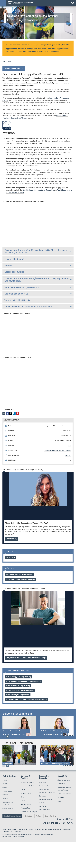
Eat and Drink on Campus (29, 812)
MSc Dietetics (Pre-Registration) (18, 686)
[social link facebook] (44, 823)
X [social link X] (10, 413)
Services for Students (27, 782)
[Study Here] (19, 755)
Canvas (4, 780)
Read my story (11, 539)
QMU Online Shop (50, 816)
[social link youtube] (56, 823)
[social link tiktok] (60, 823)
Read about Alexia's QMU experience (19, 575)
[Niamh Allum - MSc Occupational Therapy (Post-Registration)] (19, 726)
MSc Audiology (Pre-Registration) (18, 677)
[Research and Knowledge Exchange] (57, 755)
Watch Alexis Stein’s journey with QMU (20, 579)
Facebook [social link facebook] (7, 413)
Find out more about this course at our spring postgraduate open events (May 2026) (37, 45)
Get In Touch (10, 558)
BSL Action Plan (7, 831)
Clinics (23, 800)
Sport (22, 797)
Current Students (7, 808)
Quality (4, 787)
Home (4, 829)
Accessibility (21, 829)
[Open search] (72, 3)
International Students (27, 786)
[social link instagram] (48, 823)
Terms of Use (12, 829)
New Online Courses (45, 786)
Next (7, 736)
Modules (8, 265)
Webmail (5, 798)
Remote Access (7, 791)
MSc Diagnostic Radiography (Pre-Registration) (23, 681)
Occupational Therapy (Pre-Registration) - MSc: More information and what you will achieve (35, 251)
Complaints (17, 831)
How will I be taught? (14, 259)
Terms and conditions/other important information (28, 306)
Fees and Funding (44, 810)
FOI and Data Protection (33, 829)
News (59, 801)
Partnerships (61, 784)
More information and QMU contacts (21, 287)
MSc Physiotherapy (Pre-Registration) (20, 690)
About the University (64, 780)
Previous (3, 736)
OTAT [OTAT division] (69, 445)
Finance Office (25, 808)
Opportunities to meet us (16, 294)
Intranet (4, 784)
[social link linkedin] (52, 823)
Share (8, 61)
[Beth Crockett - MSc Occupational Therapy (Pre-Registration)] (57, 726)
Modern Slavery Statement (50, 829)
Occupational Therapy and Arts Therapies (57, 450)
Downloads (42, 796)
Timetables (5, 795)
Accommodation (26, 804)
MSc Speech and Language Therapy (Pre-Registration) (26, 699)
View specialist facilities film (17, 300)
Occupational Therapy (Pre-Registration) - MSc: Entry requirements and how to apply (36, 279)
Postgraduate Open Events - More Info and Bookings (26, 658)
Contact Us (28, 816)
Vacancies (61, 797)
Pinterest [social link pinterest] (17, 413)
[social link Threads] (64, 823)
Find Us (38, 816)
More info (68, 455)
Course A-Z (42, 782)
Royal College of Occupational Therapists (38, 190)
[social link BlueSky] (68, 823)
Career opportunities (14, 272)
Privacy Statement (65, 829)
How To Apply (43, 806)
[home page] (20, 3)
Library (23, 789)
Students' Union (26, 793)
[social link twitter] (72, 823)
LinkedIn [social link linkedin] (14, 413)
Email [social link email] (3, 413)
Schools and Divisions (64, 794)
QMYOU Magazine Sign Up (12, 816)
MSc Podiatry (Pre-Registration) (17, 695)
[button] (3, 3)
